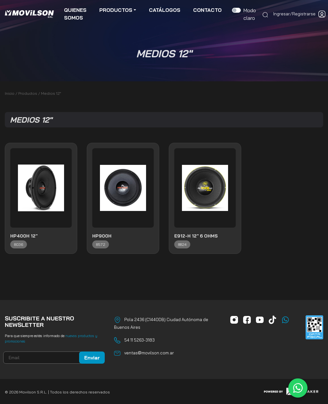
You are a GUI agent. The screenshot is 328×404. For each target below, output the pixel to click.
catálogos (164, 10)
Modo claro (249, 14)
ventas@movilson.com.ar (149, 352)
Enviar (92, 357)
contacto (207, 10)
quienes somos (75, 14)
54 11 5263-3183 (139, 340)
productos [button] (115, 10)
